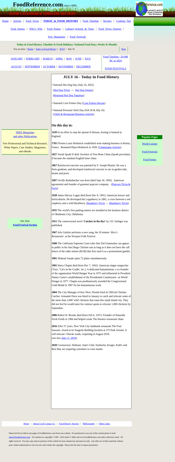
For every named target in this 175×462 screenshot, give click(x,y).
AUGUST (16, 66)
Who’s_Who (36, 28)
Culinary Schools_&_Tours (79, 28)
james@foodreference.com (19, 437)
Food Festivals (149, 151)
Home (5, 21)
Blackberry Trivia (118, 203)
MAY (69, 58)
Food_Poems (54, 28)
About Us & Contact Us (44, 423)
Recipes (107, 21)
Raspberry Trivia (96, 203)
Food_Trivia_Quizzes (109, 28)
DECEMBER (83, 66)
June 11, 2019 (68, 338)
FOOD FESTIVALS (115, 68)
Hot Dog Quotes (83, 90)
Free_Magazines (56, 36)
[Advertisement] (25, 94)
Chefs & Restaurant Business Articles (73, 114)
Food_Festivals (78, 36)
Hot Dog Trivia (62, 90)
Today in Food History (46, 49)
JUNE (78, 58)
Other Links (104, 423)
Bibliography (89, 423)
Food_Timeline (91, 21)
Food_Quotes (18, 28)
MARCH (48, 58)
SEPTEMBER (32, 66)
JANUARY (17, 58)
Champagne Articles (109, 147)
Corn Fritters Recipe (94, 103)
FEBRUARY (33, 58)
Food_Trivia (32, 21)
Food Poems (149, 159)
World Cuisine (149, 143)
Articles (17, 21)
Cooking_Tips (123, 21)
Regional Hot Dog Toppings (68, 95)
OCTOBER (49, 66)
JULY (62, 49)
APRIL (59, 58)
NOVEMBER (65, 66)
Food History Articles (69, 423)
